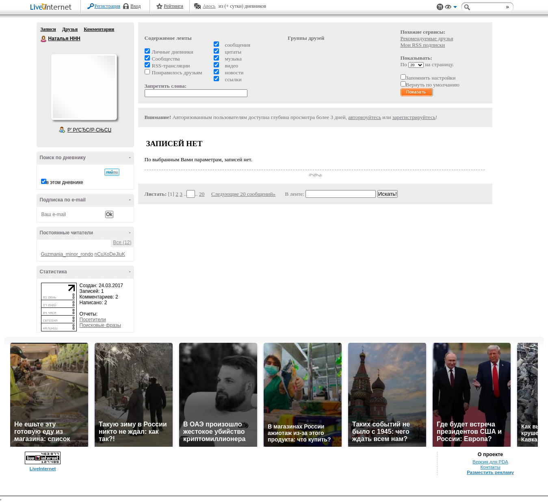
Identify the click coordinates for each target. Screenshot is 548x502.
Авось (209, 6)
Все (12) (122, 242)
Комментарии (99, 29)
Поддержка (440, 7)
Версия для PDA (490, 461)
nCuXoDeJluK (110, 254)
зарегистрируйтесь (413, 117)
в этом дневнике (64, 182)
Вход (135, 6)
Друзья (70, 29)
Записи (48, 29)
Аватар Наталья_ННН (83, 86)
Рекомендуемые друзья (427, 38)
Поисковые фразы (100, 325)
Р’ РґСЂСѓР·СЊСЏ (89, 130)
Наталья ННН (44, 39)
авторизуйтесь (364, 117)
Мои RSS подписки (423, 45)
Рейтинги (173, 6)
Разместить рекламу (490, 472)
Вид (451, 8)
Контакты (490, 467)
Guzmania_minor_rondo (67, 254)
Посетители (93, 319)
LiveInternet (52, 7)
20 (201, 194)
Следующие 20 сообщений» (243, 194)
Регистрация (108, 6)
